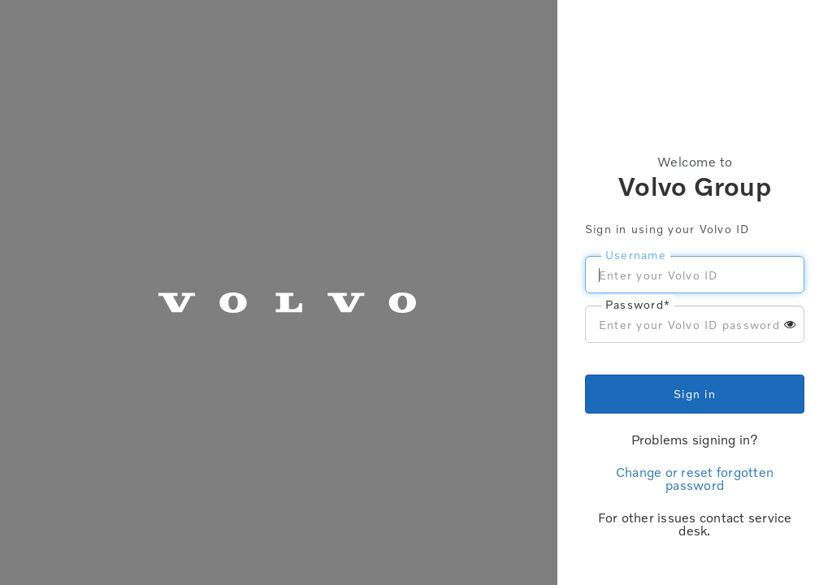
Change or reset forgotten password (695, 478)
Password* (637, 304)
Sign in (695, 394)
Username (635, 255)
